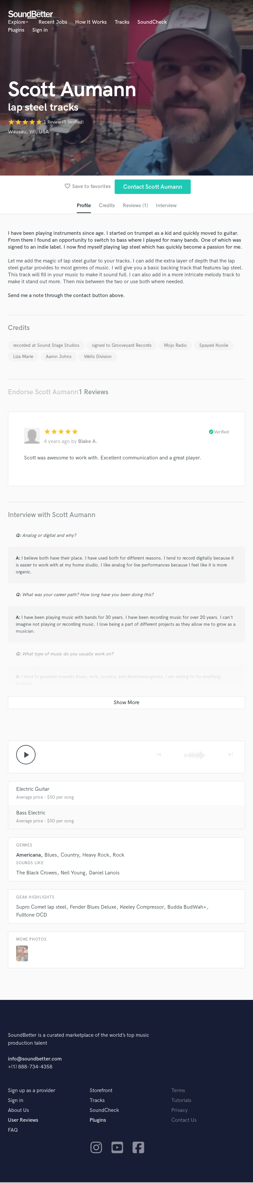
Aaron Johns (58, 357)
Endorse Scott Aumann (43, 392)
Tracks (122, 22)
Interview (166, 206)
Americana (28, 856)
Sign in (40, 30)
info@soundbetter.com (35, 1060)
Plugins (16, 30)
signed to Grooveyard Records (122, 345)
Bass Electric (30, 814)
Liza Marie (23, 357)
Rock (118, 856)
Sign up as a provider (31, 1091)
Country (70, 856)
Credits (106, 206)
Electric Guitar (32, 790)
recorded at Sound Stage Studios (46, 345)
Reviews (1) (135, 206)
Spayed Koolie (213, 345)
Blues (50, 856)
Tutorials (181, 1101)
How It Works (91, 22)
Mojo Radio (175, 345)
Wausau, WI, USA (28, 132)
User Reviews (23, 1121)
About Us (18, 1111)
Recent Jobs (53, 22)
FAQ (13, 1131)
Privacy (179, 1111)
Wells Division (98, 357)
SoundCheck (152, 22)
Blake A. (88, 442)
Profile (83, 206)
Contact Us (184, 1121)
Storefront (101, 1091)
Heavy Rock (95, 856)
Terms (178, 1091)
